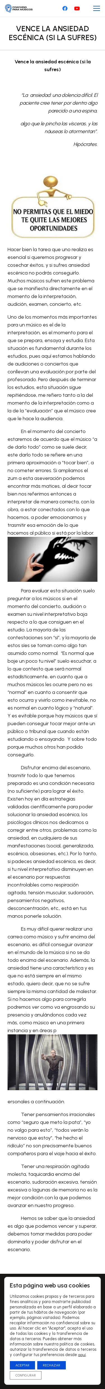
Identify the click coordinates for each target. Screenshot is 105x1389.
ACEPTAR (22, 1365)
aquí (82, 1354)
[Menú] (96, 8)
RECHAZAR (51, 1365)
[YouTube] (77, 8)
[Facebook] (65, 8)
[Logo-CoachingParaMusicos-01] (19, 8)
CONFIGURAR (25, 1375)
